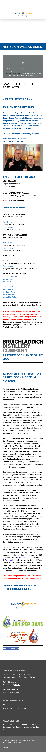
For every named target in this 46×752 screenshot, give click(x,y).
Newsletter (36, 727)
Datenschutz (14, 740)
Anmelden (6, 747)
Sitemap (33, 740)
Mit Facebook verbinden (11, 648)
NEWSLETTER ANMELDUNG (14, 708)
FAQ (4, 704)
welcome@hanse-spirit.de (12, 692)
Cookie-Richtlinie (24, 740)
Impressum (6, 740)
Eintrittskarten (24, 558)
